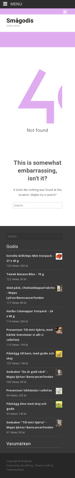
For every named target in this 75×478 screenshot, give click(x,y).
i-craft (47, 465)
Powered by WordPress (20, 465)
